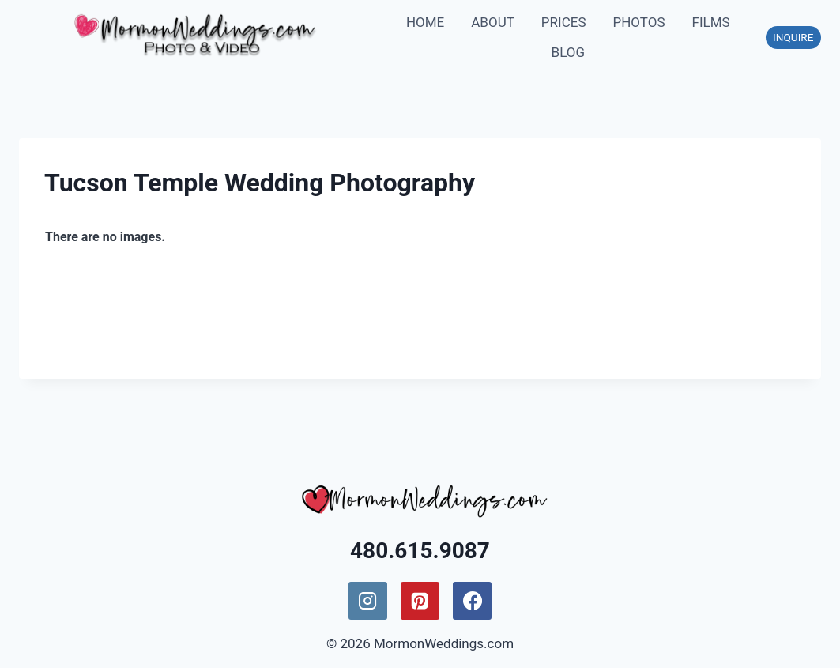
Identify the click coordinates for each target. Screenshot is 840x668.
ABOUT (492, 22)
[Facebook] (472, 601)
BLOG (568, 52)
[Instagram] (367, 601)
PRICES (563, 22)
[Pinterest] (420, 601)
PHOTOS (638, 22)
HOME (425, 22)
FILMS (711, 22)
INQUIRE (793, 37)
